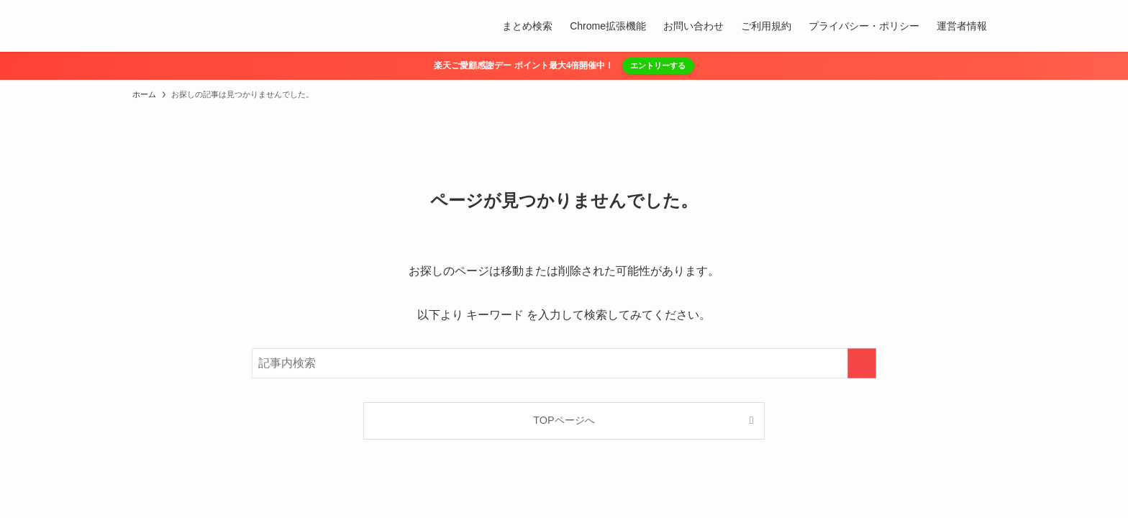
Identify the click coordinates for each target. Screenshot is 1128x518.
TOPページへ (563, 420)
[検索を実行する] (861, 363)
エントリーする (658, 65)
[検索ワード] (564, 363)
